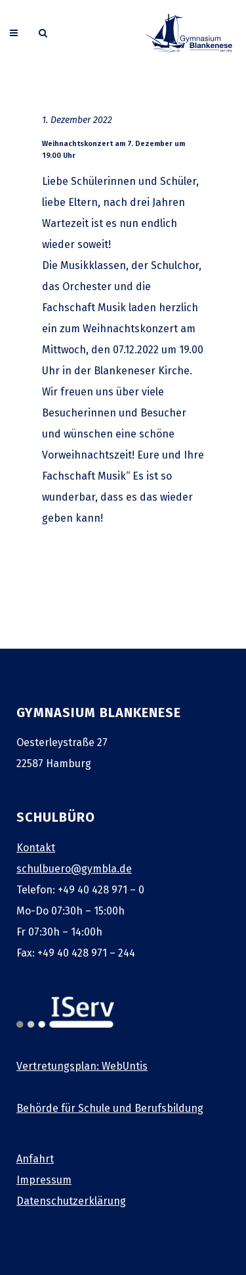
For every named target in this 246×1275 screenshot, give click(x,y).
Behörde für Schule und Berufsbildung (109, 1108)
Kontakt (35, 847)
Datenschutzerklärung (71, 1201)
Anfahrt (35, 1159)
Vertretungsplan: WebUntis (82, 1066)
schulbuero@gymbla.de (74, 869)
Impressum (44, 1180)
